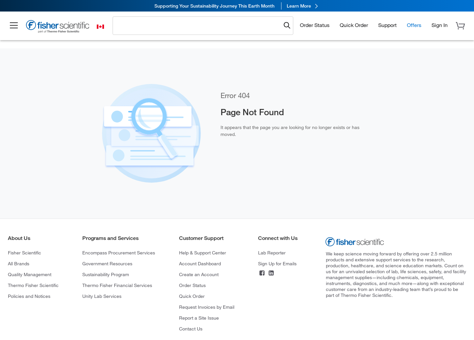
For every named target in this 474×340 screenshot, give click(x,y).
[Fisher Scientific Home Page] (57, 27)
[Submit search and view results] (287, 25)
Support (387, 25)
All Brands (18, 263)
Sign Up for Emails (277, 263)
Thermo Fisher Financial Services (117, 285)
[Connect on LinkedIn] (271, 273)
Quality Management (29, 274)
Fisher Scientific (24, 252)
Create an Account (199, 274)
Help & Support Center (202, 252)
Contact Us (190, 328)
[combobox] (198, 25)
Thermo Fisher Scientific (33, 285)
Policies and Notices (29, 296)
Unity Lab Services (101, 296)
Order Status (314, 25)
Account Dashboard (200, 263)
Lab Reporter (272, 252)
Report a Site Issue (199, 318)
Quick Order (354, 25)
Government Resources (107, 263)
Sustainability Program (105, 274)
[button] (13, 26)
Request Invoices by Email (206, 307)
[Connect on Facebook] (262, 273)
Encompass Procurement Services (118, 252)
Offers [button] (414, 25)
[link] (237, 6)
